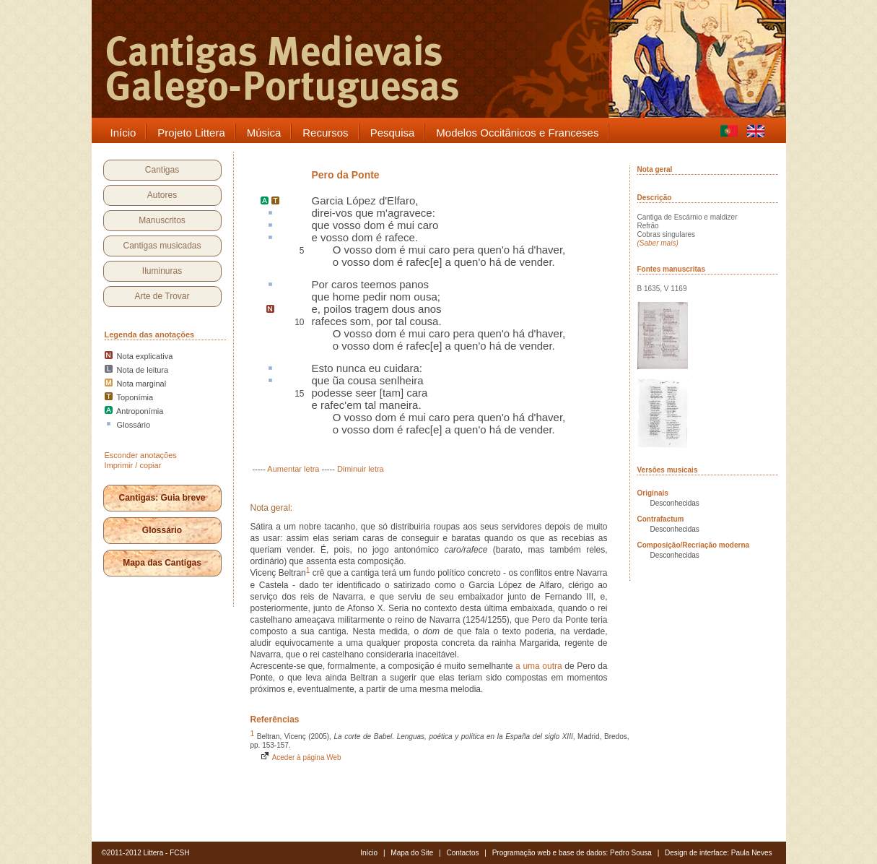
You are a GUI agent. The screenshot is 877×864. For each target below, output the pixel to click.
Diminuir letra (360, 469)
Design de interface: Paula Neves (718, 853)
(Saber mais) (658, 243)
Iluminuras (162, 271)
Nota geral (655, 169)
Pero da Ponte (346, 175)
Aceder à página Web (300, 757)
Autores (162, 195)
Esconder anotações (141, 455)
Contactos (462, 853)
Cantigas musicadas (162, 246)
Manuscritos (162, 220)
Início (369, 853)
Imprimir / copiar (133, 465)
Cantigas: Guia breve (161, 498)
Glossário (162, 530)
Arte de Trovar (161, 296)
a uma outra (538, 666)
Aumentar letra (293, 469)
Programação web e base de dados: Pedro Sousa (572, 853)
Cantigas (162, 170)
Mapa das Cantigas (162, 563)
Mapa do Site (411, 853)
